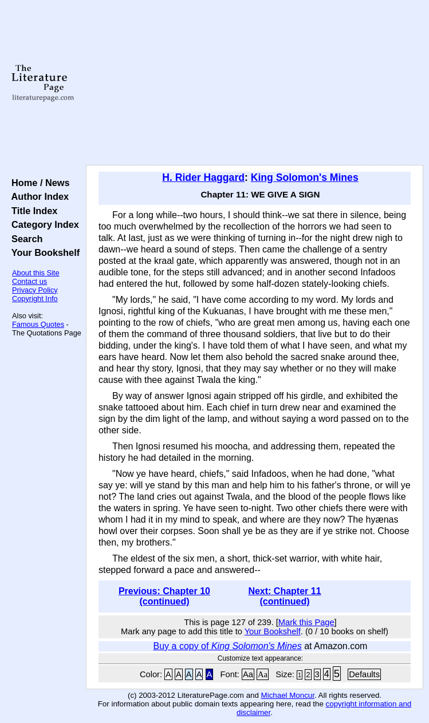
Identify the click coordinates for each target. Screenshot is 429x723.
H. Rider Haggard (203, 177)
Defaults (364, 674)
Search (24, 239)
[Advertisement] (254, 83)
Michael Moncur (287, 695)
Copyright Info (35, 298)
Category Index (42, 224)
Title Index (31, 211)
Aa (248, 674)
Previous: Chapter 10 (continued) (164, 596)
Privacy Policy (35, 290)
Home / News (38, 182)
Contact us (29, 281)
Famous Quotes (38, 324)
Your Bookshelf (43, 252)
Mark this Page (306, 622)
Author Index (37, 196)
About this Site (36, 272)
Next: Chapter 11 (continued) (284, 596)
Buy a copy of (228, 646)
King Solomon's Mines (305, 177)
